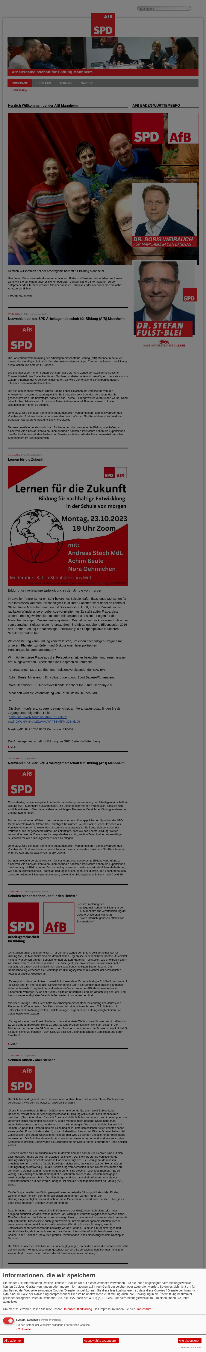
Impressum (143, 1309)
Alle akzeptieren (189, 1340)
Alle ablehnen (13, 1340)
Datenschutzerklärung (77, 1309)
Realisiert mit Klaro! (190, 1347)
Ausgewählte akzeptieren (100, 1340)
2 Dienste (23, 1329)
